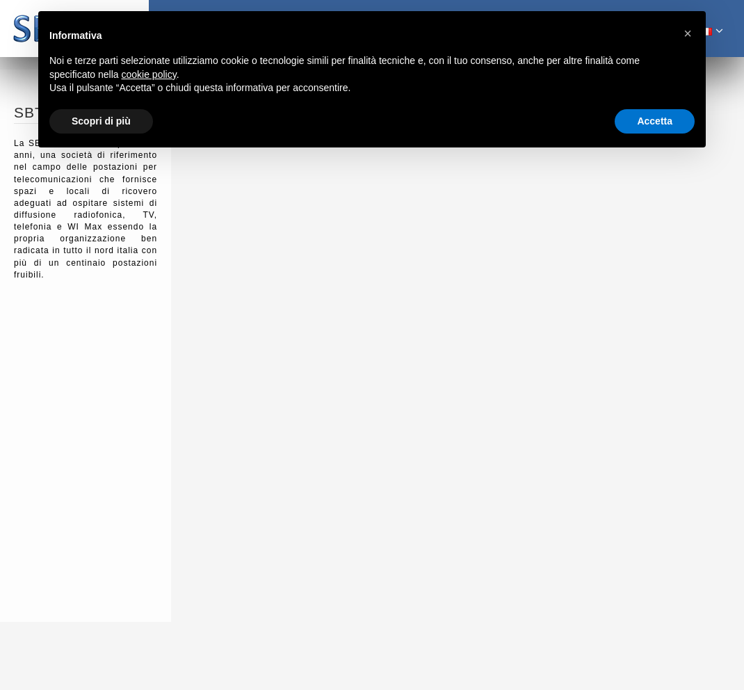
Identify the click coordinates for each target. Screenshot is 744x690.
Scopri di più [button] (101, 121)
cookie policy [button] (149, 74)
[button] (688, 33)
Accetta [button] (654, 121)
